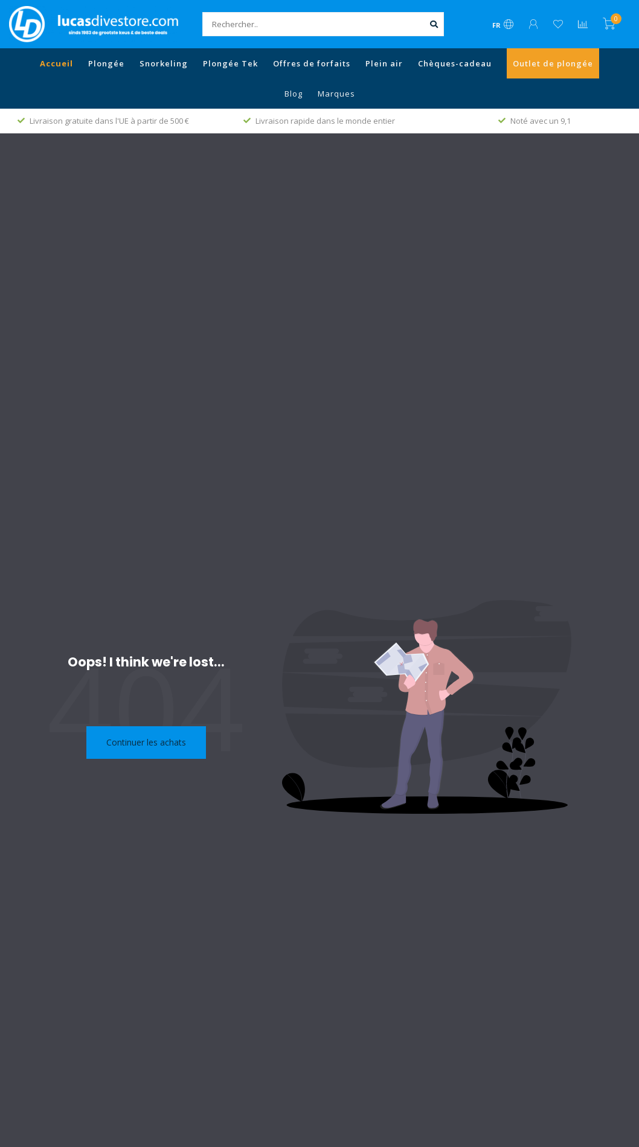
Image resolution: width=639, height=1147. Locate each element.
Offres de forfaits (311, 63)
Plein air (384, 63)
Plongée (106, 63)
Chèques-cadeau (455, 63)
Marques (336, 93)
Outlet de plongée (553, 63)
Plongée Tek (230, 63)
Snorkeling (164, 63)
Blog (293, 93)
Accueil (56, 63)
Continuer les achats (146, 742)
